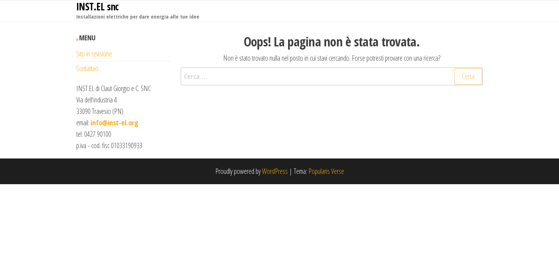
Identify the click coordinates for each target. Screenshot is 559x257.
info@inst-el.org (114, 122)
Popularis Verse (326, 171)
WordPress (275, 171)
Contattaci (87, 68)
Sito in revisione (94, 54)
